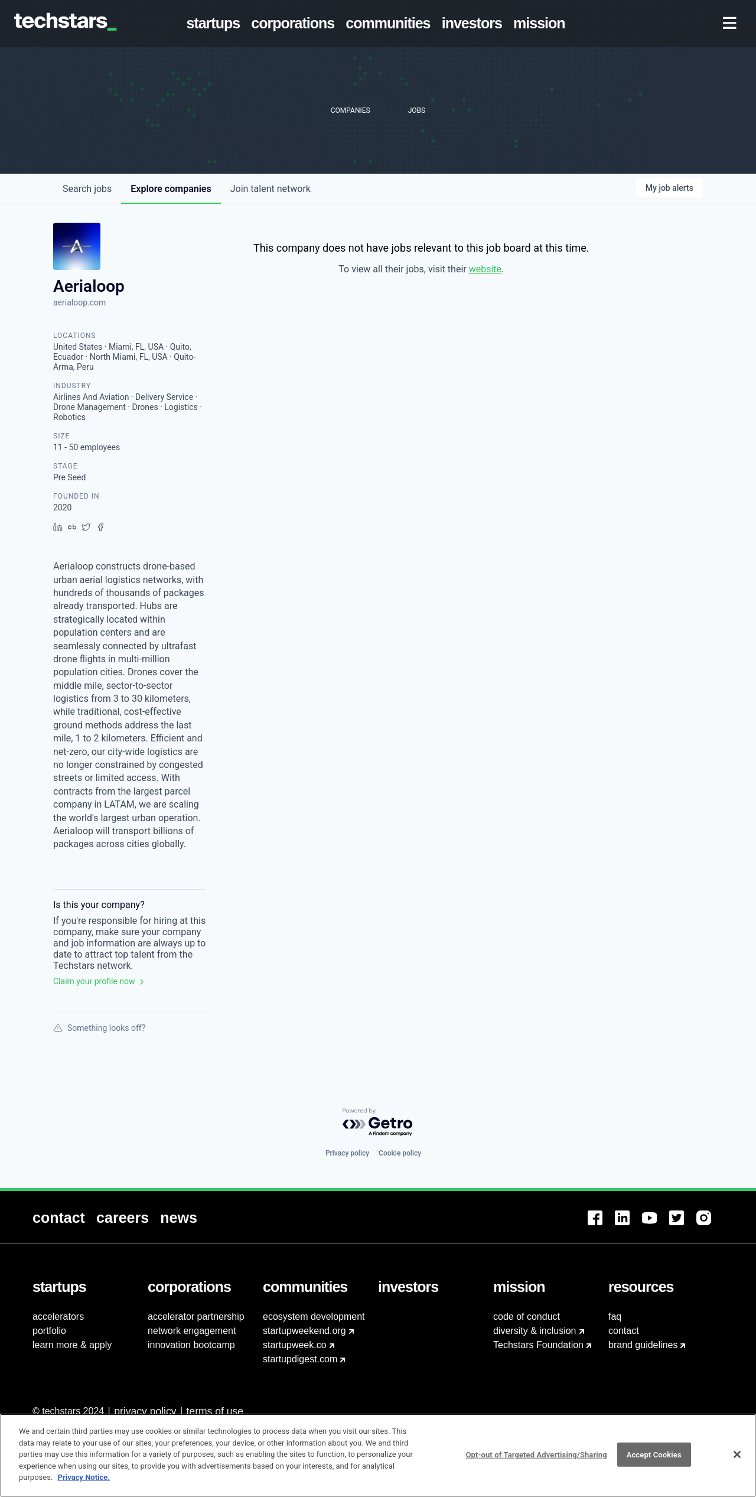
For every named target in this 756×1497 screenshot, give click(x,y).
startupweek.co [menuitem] (295, 1345)
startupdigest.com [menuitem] (300, 1359)
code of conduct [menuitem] (526, 1316)
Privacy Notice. (84, 1479)
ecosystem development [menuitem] (314, 1316)
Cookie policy (400, 1153)
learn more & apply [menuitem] (72, 1345)
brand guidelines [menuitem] (642, 1345)
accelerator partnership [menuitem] (196, 1316)
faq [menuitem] (614, 1316)
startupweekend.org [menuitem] (304, 1331)
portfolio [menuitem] (49, 1331)
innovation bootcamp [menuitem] (191, 1345)
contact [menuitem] (623, 1331)
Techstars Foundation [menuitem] (538, 1345)
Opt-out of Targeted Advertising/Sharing (536, 1456)
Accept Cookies (654, 1456)
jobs (87, 188)
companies (171, 188)
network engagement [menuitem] (192, 1331)
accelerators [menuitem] (58, 1316)
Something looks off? (99, 1028)
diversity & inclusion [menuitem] (534, 1331)
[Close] (737, 1456)
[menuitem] (215, 23)
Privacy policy (347, 1153)
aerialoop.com (79, 302)
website (485, 269)
